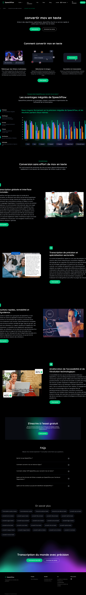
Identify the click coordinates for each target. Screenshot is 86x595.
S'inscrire (83, 2)
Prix (37, 2)
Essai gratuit (35, 29)
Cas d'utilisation (29, 2)
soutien (57, 2)
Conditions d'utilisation (62, 579)
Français (64, 2)
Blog (50, 2)
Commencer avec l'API (34, 560)
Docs (44, 2)
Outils (21, 2)
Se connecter (74, 2)
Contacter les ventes (49, 29)
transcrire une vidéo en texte (15, 8)
